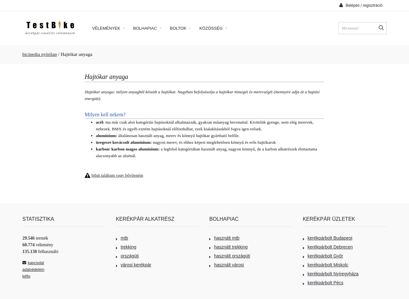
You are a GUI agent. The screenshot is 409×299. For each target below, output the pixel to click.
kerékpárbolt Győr (323, 255)
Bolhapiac (147, 28)
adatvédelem (33, 269)
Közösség (213, 28)
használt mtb (224, 238)
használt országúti (229, 255)
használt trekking (228, 246)
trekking (126, 246)
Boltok (180, 28)
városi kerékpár (133, 264)
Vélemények (108, 28)
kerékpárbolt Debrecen (328, 246)
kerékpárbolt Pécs (323, 282)
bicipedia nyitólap (39, 54)
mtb (122, 238)
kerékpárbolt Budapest (327, 238)
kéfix (26, 276)
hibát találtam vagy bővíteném (117, 175)
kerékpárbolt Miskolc (326, 264)
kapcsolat (33, 263)
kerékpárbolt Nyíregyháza (331, 273)
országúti (127, 255)
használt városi (226, 264)
